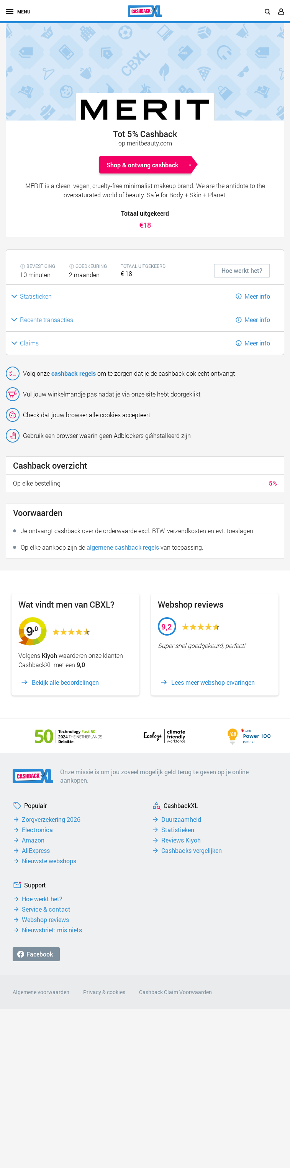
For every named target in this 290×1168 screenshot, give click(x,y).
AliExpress (36, 850)
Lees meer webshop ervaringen (213, 682)
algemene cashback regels (123, 547)
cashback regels (73, 373)
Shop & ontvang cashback (142, 165)
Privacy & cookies (104, 992)
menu (18, 11)
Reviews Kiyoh (181, 840)
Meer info (257, 296)
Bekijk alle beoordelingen (65, 682)
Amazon (33, 840)
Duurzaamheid (181, 819)
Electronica (37, 829)
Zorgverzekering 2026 (51, 819)
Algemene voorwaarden (41, 992)
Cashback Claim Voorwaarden (175, 992)
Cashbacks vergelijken (191, 850)
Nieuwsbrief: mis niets (52, 930)
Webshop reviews (45, 919)
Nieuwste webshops (49, 860)
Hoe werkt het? (42, 898)
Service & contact (46, 909)
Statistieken (177, 829)
